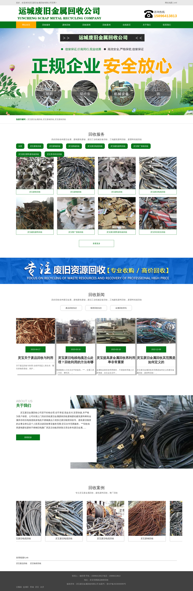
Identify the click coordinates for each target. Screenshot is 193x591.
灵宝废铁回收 (35, 146)
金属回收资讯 (121, 308)
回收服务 (46, 25)
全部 (20, 146)
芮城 (32, 587)
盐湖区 (26, 587)
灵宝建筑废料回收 (117, 146)
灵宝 (37, 587)
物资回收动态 (96, 308)
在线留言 (127, 25)
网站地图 (168, 3)
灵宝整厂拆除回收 (140, 146)
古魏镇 (19, 587)
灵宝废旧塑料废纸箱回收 (28, 154)
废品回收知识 (71, 308)
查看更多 (28, 437)
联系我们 (167, 25)
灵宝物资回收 (35, 563)
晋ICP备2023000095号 (116, 584)
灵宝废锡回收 (74, 146)
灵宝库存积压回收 (54, 154)
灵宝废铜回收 (54, 146)
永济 (42, 587)
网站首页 (26, 25)
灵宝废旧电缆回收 (95, 146)
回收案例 (107, 25)
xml (175, 3)
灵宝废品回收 (21, 563)
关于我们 (147, 25)
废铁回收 (66, 25)
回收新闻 (86, 25)
